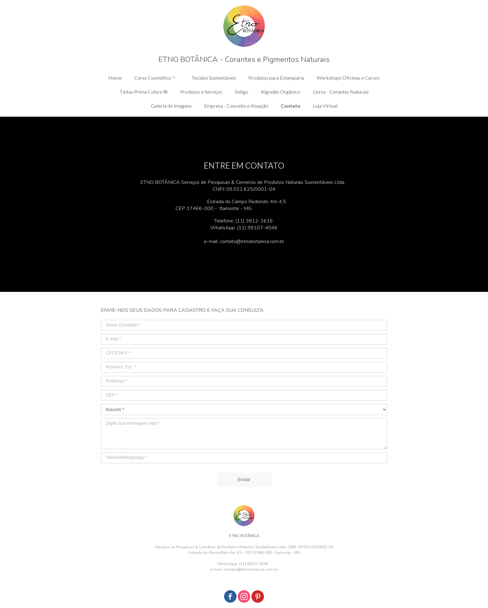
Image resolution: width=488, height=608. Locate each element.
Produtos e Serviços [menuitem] (201, 92)
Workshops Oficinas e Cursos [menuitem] (348, 78)
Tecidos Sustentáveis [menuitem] (213, 78)
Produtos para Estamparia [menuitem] (276, 78)
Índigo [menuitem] (241, 92)
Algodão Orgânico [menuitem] (280, 92)
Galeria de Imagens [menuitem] (171, 106)
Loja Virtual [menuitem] (325, 106)
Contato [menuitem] (290, 106)
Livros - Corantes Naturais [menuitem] (341, 92)
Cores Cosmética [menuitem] (152, 78)
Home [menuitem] (115, 78)
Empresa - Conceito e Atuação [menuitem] (236, 106)
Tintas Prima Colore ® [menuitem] (144, 92)
